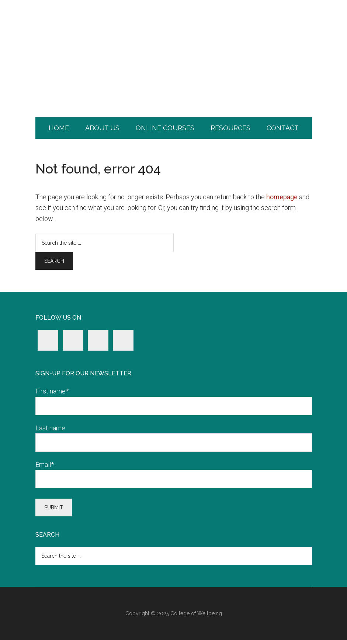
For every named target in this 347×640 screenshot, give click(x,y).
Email (44, 464)
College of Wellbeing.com (173, 31)
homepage (282, 197)
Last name (50, 428)
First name (52, 391)
